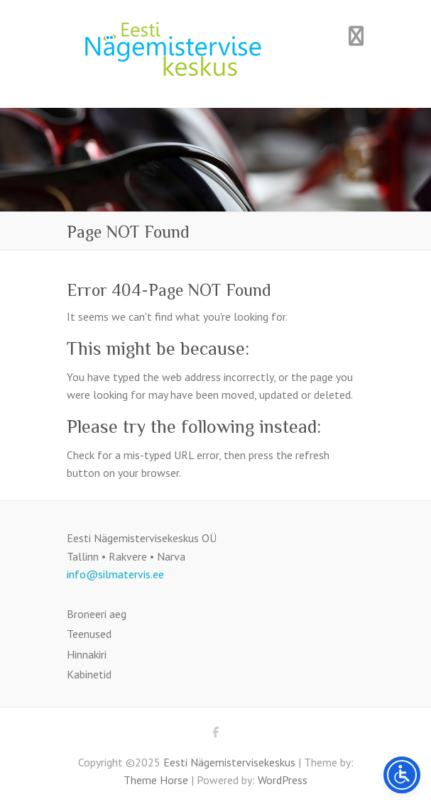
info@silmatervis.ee (115, 574)
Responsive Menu (356, 35)
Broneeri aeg (96, 614)
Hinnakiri (87, 654)
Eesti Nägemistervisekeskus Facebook (216, 734)
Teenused (89, 634)
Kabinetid (89, 674)
